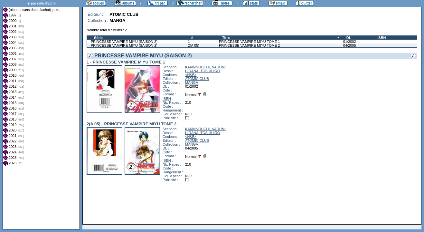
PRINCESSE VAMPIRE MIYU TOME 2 (249, 45)
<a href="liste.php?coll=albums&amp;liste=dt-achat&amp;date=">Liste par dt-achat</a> (41, 114)
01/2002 (349, 42)
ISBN (381, 38)
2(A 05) (193, 45)
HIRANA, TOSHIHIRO (202, 71)
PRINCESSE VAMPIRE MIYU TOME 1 (249, 42)
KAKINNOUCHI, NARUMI (205, 67)
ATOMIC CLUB (197, 79)
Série (98, 38)
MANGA (191, 82)
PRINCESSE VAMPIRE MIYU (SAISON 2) (124, 42)
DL (348, 38)
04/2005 (349, 45)
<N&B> (190, 75)
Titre (226, 38)
